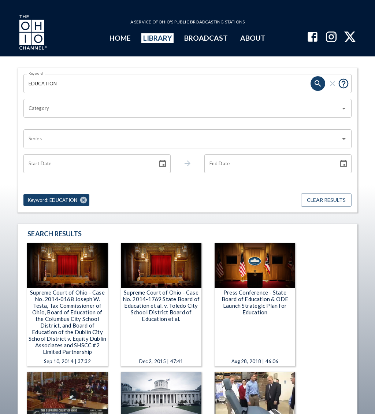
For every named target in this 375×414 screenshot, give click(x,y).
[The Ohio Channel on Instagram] (331, 37)
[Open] (344, 108)
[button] (56, 200)
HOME (120, 38)
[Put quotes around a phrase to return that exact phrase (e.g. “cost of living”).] (343, 83)
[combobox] (182, 108)
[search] (318, 83)
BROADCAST (206, 38)
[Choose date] (162, 163)
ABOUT (253, 38)
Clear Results (326, 200)
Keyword (36, 73)
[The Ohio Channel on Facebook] (312, 37)
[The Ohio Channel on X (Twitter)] (350, 37)
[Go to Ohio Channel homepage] (32, 33)
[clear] (332, 83)
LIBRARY (157, 38)
